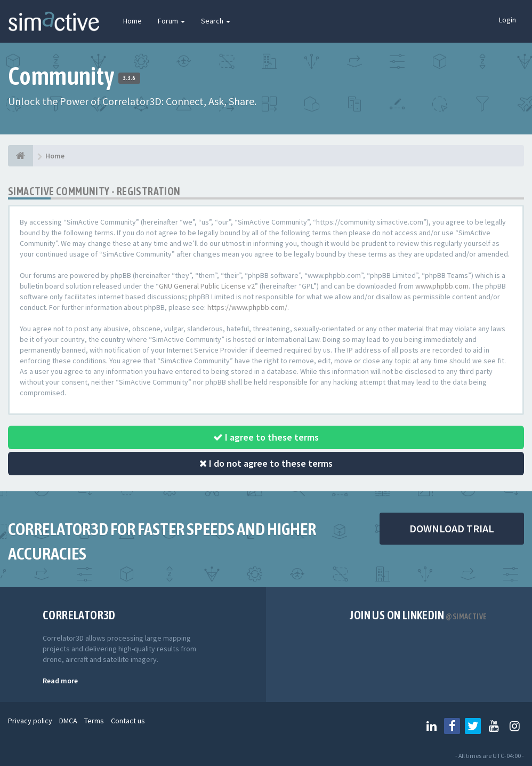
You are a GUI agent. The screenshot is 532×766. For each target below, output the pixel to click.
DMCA (68, 720)
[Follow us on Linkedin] (431, 726)
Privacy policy (30, 720)
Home (132, 21)
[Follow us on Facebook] (452, 726)
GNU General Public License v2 (207, 286)
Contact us (128, 720)
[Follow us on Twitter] (473, 726)
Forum (171, 21)
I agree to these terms (266, 437)
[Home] (20, 155)
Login (507, 20)
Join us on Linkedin (418, 615)
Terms (94, 720)
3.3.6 (129, 78)
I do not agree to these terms (266, 463)
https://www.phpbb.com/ (247, 307)
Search (215, 21)
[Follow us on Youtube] (494, 726)
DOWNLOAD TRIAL (451, 528)
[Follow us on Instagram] (514, 726)
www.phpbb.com (442, 286)
